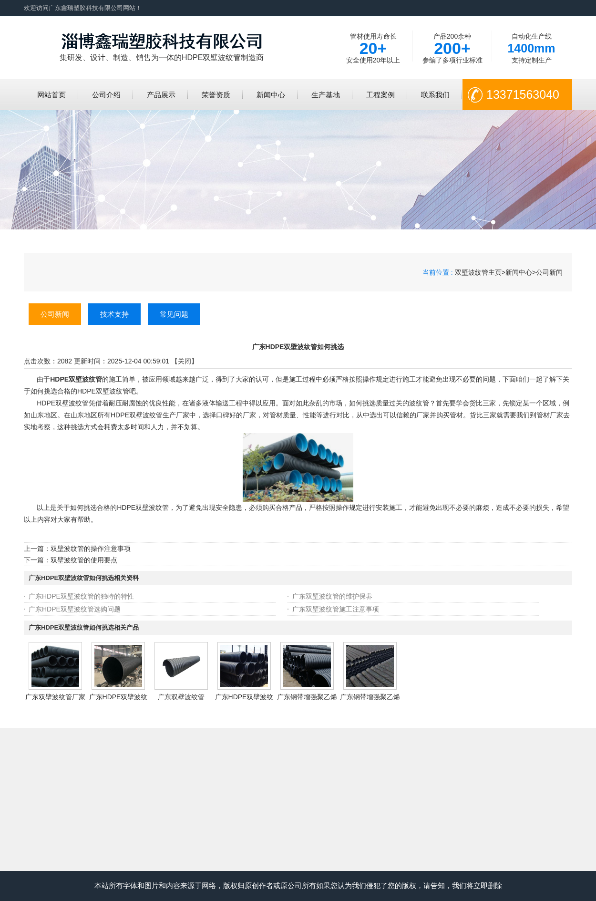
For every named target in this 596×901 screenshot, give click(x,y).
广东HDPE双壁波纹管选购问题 (75, 609)
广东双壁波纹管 (181, 697)
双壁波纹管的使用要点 (84, 560)
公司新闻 (549, 272)
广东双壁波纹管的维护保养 (332, 596)
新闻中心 (518, 272)
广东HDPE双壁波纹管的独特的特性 (81, 596)
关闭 (184, 361)
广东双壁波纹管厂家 (55, 697)
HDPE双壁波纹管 (76, 379)
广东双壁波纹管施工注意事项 (335, 609)
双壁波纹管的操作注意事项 (91, 548)
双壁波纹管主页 (478, 272)
